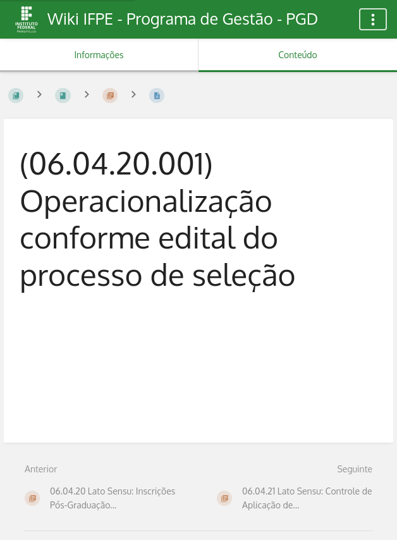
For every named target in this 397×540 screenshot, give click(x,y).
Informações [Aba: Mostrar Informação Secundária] (98, 54)
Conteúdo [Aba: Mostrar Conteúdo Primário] (297, 54)
